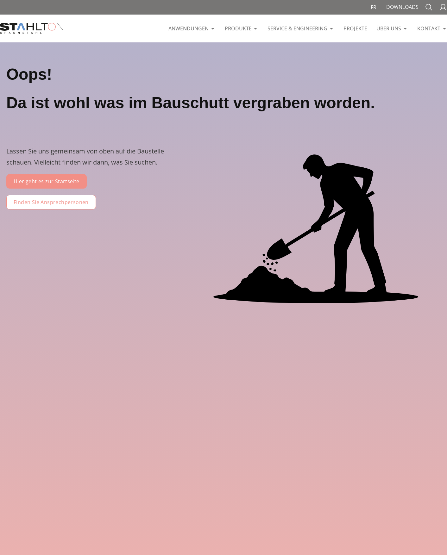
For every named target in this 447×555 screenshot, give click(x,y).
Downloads (402, 6)
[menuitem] (373, 7)
